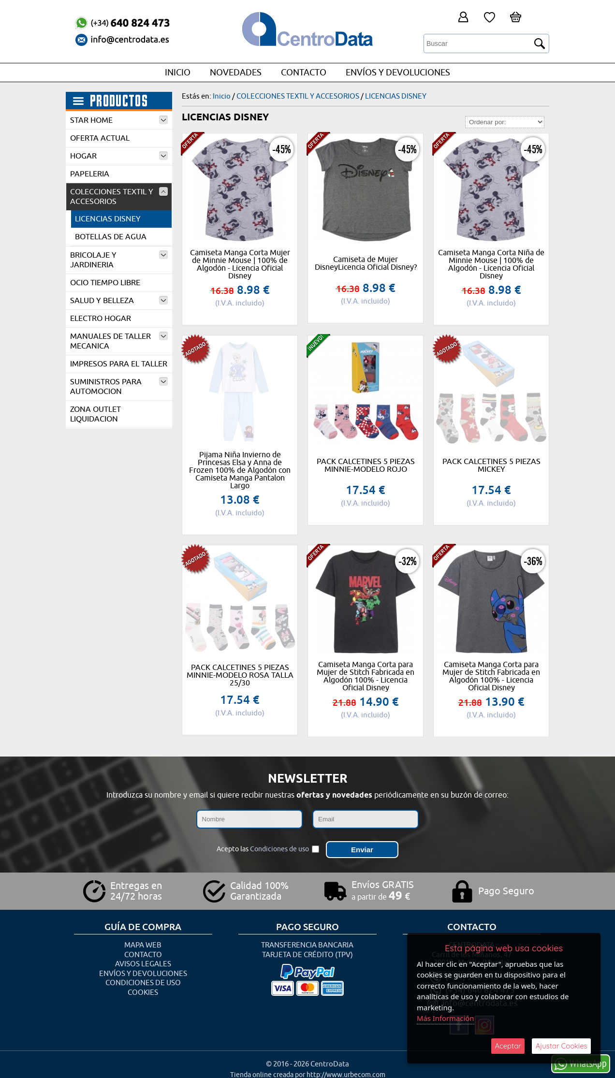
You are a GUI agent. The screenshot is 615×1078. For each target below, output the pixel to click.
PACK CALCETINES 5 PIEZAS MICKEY (491, 465)
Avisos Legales (143, 961)
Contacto (303, 72)
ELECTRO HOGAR (100, 318)
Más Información (446, 1018)
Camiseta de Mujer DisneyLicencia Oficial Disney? (366, 263)
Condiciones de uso (279, 848)
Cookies (143, 989)
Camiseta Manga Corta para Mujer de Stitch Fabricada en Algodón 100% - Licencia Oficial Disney (365, 676)
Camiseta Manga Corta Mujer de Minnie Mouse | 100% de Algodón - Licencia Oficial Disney (240, 264)
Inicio (177, 72)
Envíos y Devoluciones (398, 72)
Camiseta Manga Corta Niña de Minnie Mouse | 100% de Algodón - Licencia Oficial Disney (491, 264)
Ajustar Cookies (561, 1045)
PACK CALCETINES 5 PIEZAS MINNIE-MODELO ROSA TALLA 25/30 (240, 675)
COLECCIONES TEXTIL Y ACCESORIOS (119, 196)
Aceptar (508, 1045)
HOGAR (119, 156)
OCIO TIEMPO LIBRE (105, 283)
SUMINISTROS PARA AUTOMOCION (119, 386)
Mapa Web (142, 942)
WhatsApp (581, 1063)
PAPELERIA (89, 174)
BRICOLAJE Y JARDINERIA (119, 260)
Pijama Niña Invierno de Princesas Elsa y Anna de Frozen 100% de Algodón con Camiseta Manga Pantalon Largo (240, 470)
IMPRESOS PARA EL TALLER (118, 364)
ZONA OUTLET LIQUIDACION (95, 414)
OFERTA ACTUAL (100, 138)
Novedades (236, 72)
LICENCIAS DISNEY (108, 219)
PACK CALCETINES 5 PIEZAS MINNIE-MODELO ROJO (366, 465)
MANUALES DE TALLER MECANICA (119, 341)
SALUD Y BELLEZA (119, 301)
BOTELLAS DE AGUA (110, 237)
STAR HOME (119, 120)
